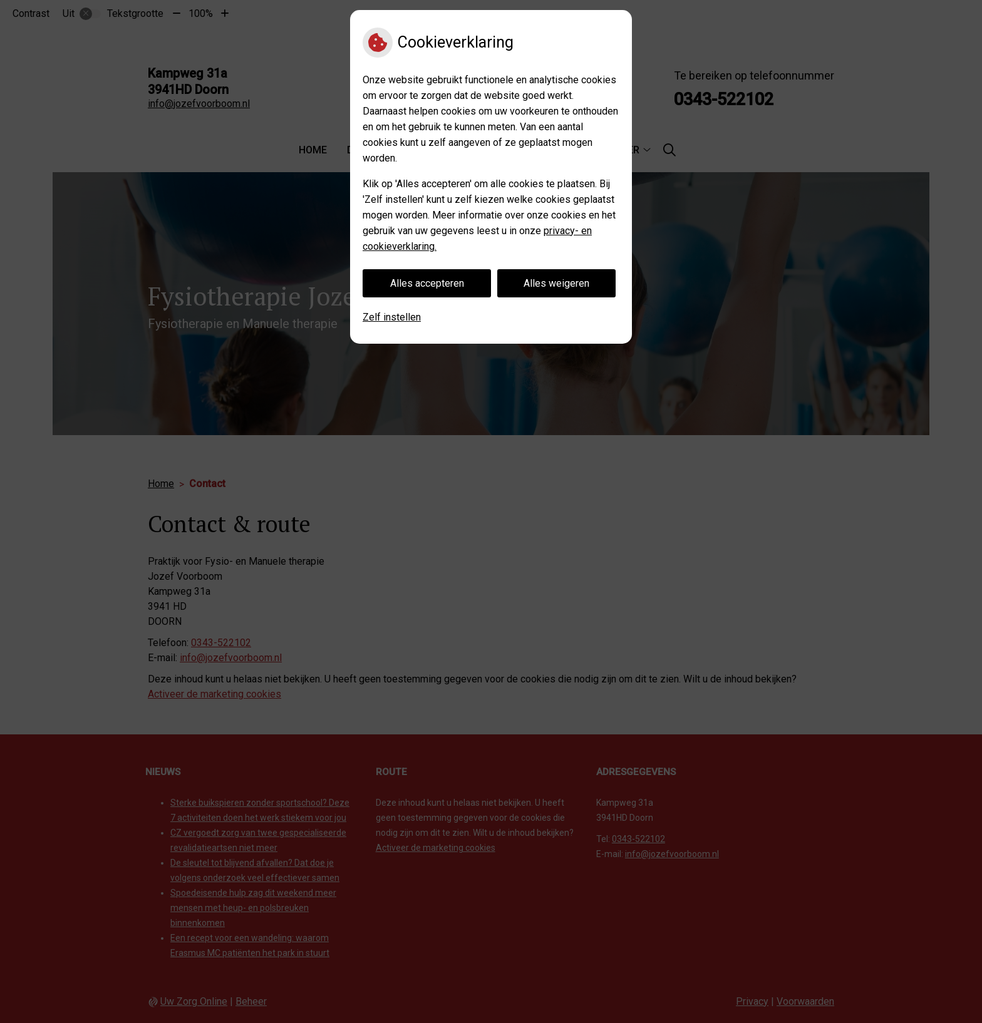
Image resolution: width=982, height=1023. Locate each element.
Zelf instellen (392, 317)
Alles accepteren (427, 283)
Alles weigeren (556, 283)
